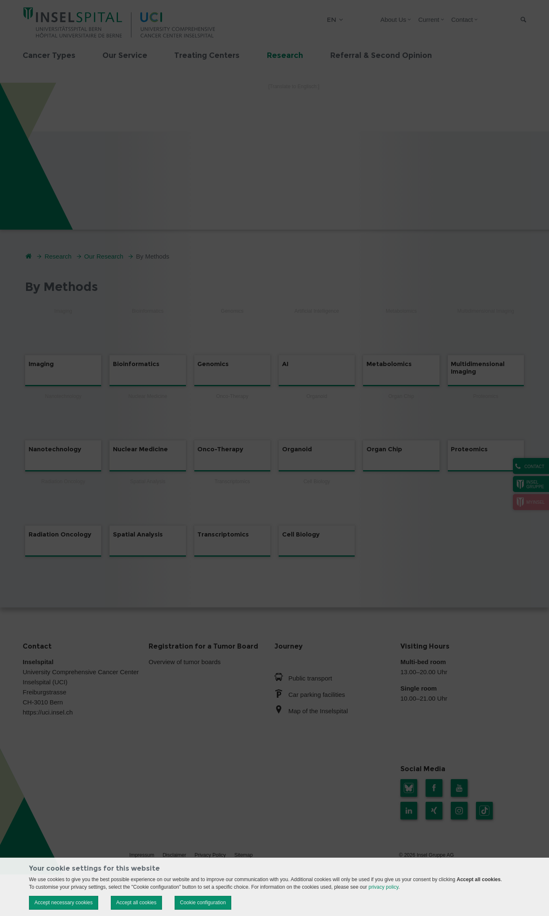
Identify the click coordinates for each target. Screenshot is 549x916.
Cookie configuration (203, 903)
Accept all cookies (136, 903)
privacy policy (383, 887)
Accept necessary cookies (63, 903)
